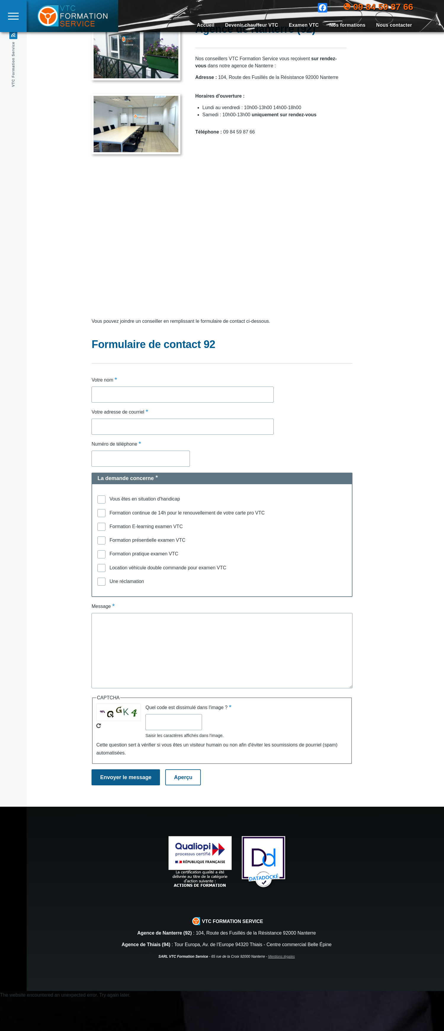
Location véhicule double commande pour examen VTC (168, 599)
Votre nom (102, 411)
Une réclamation (127, 613)
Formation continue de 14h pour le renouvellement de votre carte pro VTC (187, 544)
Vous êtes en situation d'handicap (145, 530)
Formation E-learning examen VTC (146, 558)
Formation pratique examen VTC (144, 585)
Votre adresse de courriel (118, 444)
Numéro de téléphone (114, 476)
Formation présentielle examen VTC (147, 572)
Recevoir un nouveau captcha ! (98, 757)
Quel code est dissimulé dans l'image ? (186, 739)
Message (101, 638)
